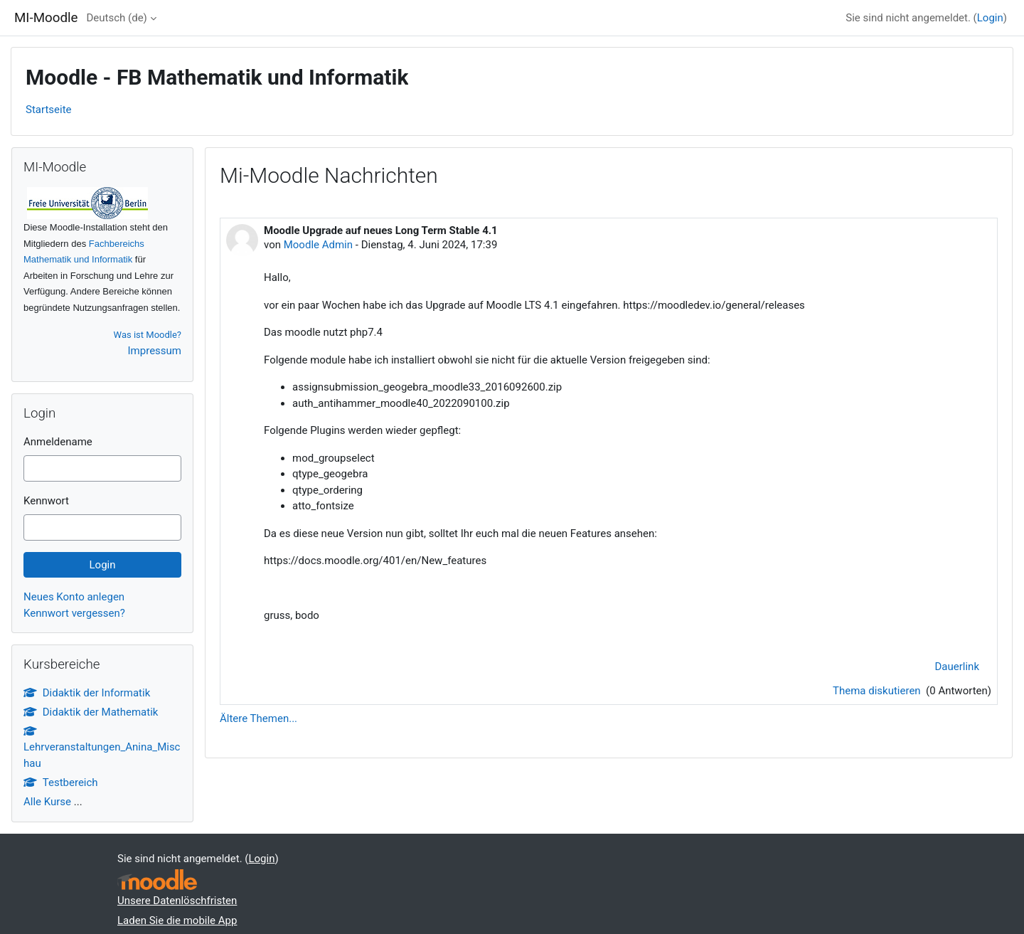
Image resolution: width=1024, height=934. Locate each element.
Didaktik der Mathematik (90, 712)
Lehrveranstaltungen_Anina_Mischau (101, 748)
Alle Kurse (47, 801)
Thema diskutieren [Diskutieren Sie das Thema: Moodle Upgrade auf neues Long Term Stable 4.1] (878, 690)
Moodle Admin (318, 244)
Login (990, 17)
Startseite (49, 109)
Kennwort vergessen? (74, 613)
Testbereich (60, 782)
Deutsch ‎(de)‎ (116, 17)
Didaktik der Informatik (86, 692)
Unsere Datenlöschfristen (177, 900)
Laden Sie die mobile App (177, 920)
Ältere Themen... (258, 718)
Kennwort (46, 500)
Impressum (154, 350)
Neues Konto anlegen (73, 596)
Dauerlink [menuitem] (957, 666)
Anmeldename (57, 441)
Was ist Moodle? (147, 334)
